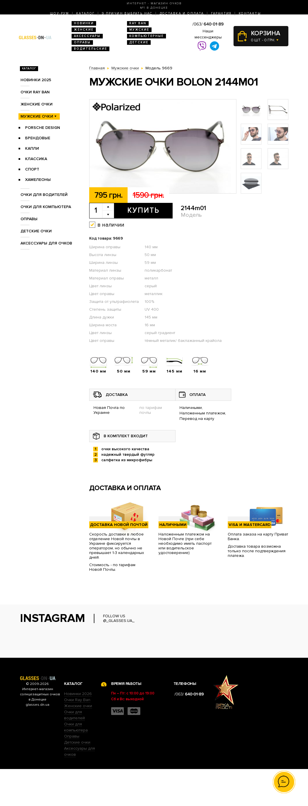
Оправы (82, 42)
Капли (32, 148)
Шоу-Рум (59, 13)
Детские (138, 42)
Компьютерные (146, 36)
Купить (143, 210)
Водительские (90, 49)
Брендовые (37, 138)
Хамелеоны (38, 179)
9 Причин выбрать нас (127, 13)
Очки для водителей (44, 194)
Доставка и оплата (182, 13)
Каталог (85, 13)
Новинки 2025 (35, 79)
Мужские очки (36, 116)
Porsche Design (42, 127)
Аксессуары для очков (46, 243)
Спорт (32, 169)
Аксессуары (87, 36)
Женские (84, 30)
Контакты (250, 13)
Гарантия (221, 13)
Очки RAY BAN (35, 92)
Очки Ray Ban (77, 736)
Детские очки (36, 231)
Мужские (139, 30)
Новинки (84, 23)
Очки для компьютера (45, 206)
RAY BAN (137, 23)
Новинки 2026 (78, 730)
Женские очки (36, 104)
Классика (36, 158)
